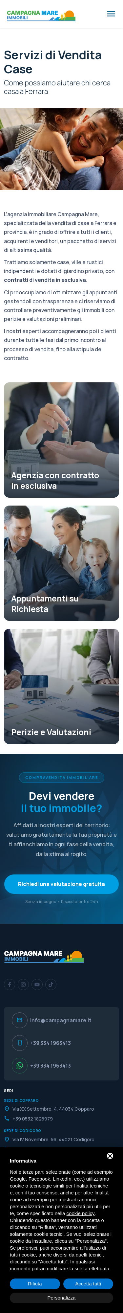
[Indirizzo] (61, 1109)
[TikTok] (50, 984)
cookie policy (81, 1213)
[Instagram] (23, 984)
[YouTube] (37, 984)
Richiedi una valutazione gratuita (61, 884)
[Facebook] (9, 984)
